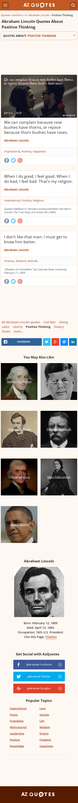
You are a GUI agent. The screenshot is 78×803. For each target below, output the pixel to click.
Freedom (45, 740)
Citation (51, 637)
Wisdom (21, 261)
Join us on (39, 664)
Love (43, 708)
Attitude (32, 261)
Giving (63, 322)
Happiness (39, 151)
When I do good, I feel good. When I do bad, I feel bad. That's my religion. (38, 179)
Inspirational (12, 151)
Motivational (18, 727)
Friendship (17, 721)
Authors (17, 15)
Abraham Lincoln (39, 15)
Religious (38, 200)
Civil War (49, 322)
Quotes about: (39, 36)
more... (19, 331)
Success (44, 715)
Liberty (17, 327)
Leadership (17, 733)
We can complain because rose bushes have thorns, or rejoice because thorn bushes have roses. (36, 127)
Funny (14, 715)
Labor (6, 327)
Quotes (5, 15)
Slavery (59, 327)
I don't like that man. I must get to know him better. (35, 239)
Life (42, 721)
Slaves (6, 331)
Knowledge (17, 746)
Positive (26, 151)
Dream (44, 733)
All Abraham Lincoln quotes (21, 322)
